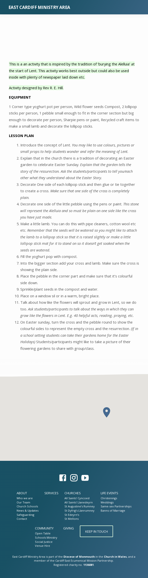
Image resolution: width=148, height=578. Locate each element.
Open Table (43, 533)
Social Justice (44, 542)
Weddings (107, 502)
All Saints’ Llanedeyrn (78, 502)
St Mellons (71, 519)
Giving (68, 528)
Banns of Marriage (113, 510)
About (22, 493)
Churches (72, 493)
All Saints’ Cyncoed (76, 498)
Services (51, 493)
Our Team (23, 502)
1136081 (88, 565)
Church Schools (27, 506)
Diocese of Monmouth (79, 556)
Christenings (109, 498)
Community (44, 528)
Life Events (109, 493)
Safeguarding (25, 515)
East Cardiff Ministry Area (39, 7)
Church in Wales (115, 556)
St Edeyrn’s (71, 515)
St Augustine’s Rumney (79, 506)
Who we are (25, 498)
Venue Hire (42, 546)
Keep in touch (96, 531)
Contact (22, 519)
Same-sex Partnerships (116, 506)
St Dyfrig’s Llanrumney (79, 510)
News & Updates (27, 510)
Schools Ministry (46, 537)
